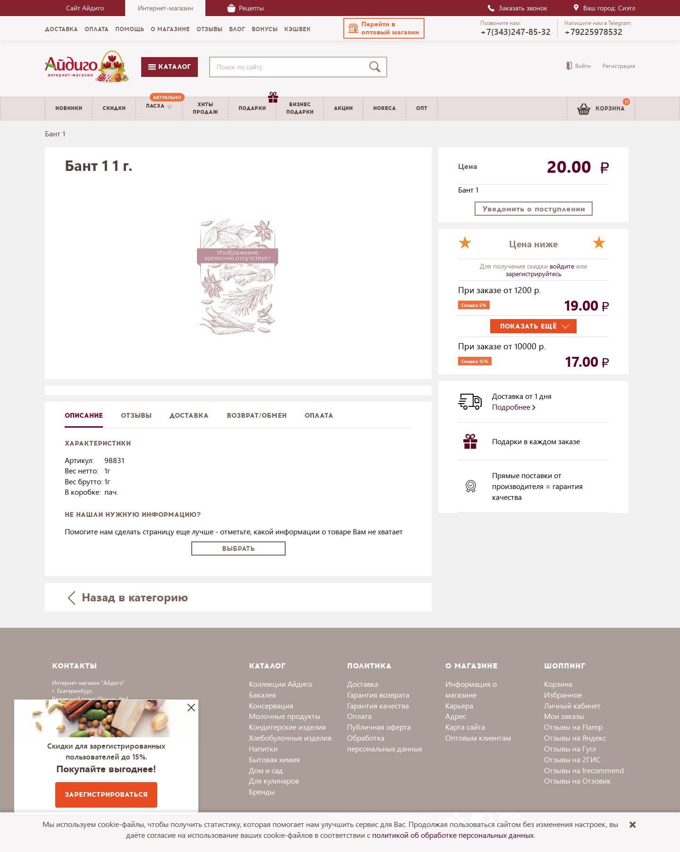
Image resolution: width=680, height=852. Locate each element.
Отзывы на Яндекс (575, 737)
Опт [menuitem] (421, 108)
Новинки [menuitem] (68, 108)
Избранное (563, 695)
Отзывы (136, 416)
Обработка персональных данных (384, 743)
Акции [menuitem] (343, 108)
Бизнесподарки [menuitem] (300, 108)
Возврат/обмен (257, 416)
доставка (189, 416)
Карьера (459, 705)
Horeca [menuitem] (384, 108)
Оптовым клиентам (478, 737)
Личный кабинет (572, 705)
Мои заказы (564, 716)
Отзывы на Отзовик (577, 780)
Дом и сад (266, 770)
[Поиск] (376, 67)
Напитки (263, 748)
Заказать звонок (517, 7)
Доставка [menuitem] (61, 29)
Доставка (362, 684)
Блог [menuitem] (237, 29)
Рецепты (245, 7)
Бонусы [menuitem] (265, 29)
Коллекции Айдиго (280, 684)
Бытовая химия (274, 759)
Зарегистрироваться (106, 795)
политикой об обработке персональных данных (453, 835)
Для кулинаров (274, 780)
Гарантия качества (378, 705)
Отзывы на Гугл (570, 748)
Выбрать (238, 549)
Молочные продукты (284, 716)
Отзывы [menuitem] (209, 29)
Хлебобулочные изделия (290, 737)
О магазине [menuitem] (170, 29)
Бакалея (262, 695)
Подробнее (514, 407)
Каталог (169, 67)
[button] (384, 28)
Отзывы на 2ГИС (572, 759)
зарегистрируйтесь (533, 273)
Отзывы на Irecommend (584, 770)
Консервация (271, 705)
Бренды (262, 791)
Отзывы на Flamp (573, 727)
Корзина (558, 684)
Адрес (455, 716)
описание (84, 416)
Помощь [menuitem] (129, 29)
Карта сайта (465, 727)
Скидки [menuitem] (114, 108)
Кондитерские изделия (287, 727)
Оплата (319, 416)
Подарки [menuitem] (257, 104)
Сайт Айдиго (85, 7)
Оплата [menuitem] (97, 29)
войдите (563, 266)
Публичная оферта (379, 727)
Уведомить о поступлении (533, 209)
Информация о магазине (471, 689)
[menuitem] (159, 108)
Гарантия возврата (378, 695)
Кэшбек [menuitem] (297, 29)
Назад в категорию (128, 597)
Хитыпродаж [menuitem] (205, 108)
